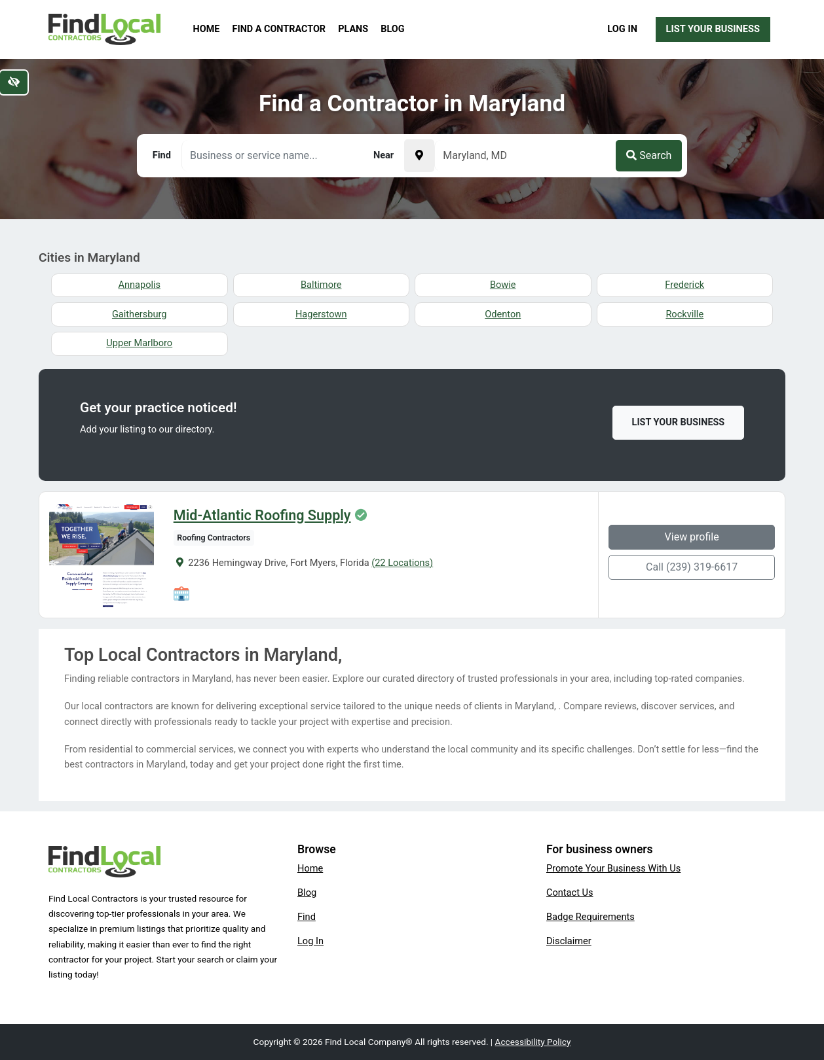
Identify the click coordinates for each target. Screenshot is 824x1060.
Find (306, 917)
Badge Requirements (590, 917)
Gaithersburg (139, 314)
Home (206, 29)
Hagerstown (321, 314)
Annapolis (139, 285)
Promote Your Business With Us (613, 868)
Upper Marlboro (139, 343)
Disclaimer (568, 941)
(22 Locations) (402, 563)
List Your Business (713, 29)
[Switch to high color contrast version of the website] (14, 82)
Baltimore (321, 285)
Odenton (503, 314)
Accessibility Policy (533, 1041)
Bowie (503, 285)
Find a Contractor (279, 29)
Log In (622, 29)
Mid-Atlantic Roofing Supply (262, 515)
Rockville (684, 314)
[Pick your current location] (419, 155)
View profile (692, 537)
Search (648, 155)
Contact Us (569, 892)
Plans (353, 29)
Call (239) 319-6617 (692, 567)
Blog (392, 29)
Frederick (684, 285)
